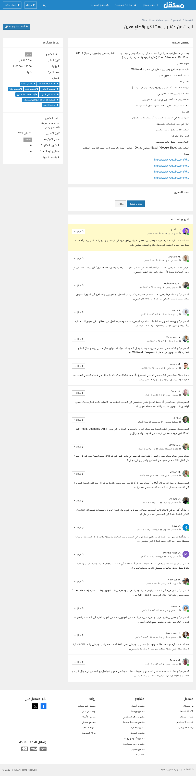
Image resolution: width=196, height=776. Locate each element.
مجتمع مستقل (88, 722)
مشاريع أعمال (137, 706)
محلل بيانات (173, 341)
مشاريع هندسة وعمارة (133, 722)
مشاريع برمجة (137, 711)
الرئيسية (189, 20)
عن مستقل (188, 706)
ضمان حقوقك (186, 717)
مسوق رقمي (51, 127)
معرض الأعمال (88, 717)
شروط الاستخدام (184, 722)
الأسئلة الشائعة (186, 711)
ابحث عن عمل (88, 711)
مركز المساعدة (88, 733)
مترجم (175, 583)
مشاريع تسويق (137, 733)
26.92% (27, 139)
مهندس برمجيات (170, 502)
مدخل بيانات (172, 556)
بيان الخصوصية (185, 727)
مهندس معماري (170, 530)
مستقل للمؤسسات (86, 706)
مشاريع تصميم (137, 727)
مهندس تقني (171, 260)
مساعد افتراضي (171, 422)
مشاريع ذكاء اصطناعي (133, 717)
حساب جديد (136, 203)
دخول (121, 203)
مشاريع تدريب (137, 749)
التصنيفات (139, 754)
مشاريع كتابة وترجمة (134, 738)
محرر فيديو (173, 233)
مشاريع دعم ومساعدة (133, 744)
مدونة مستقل (88, 727)
